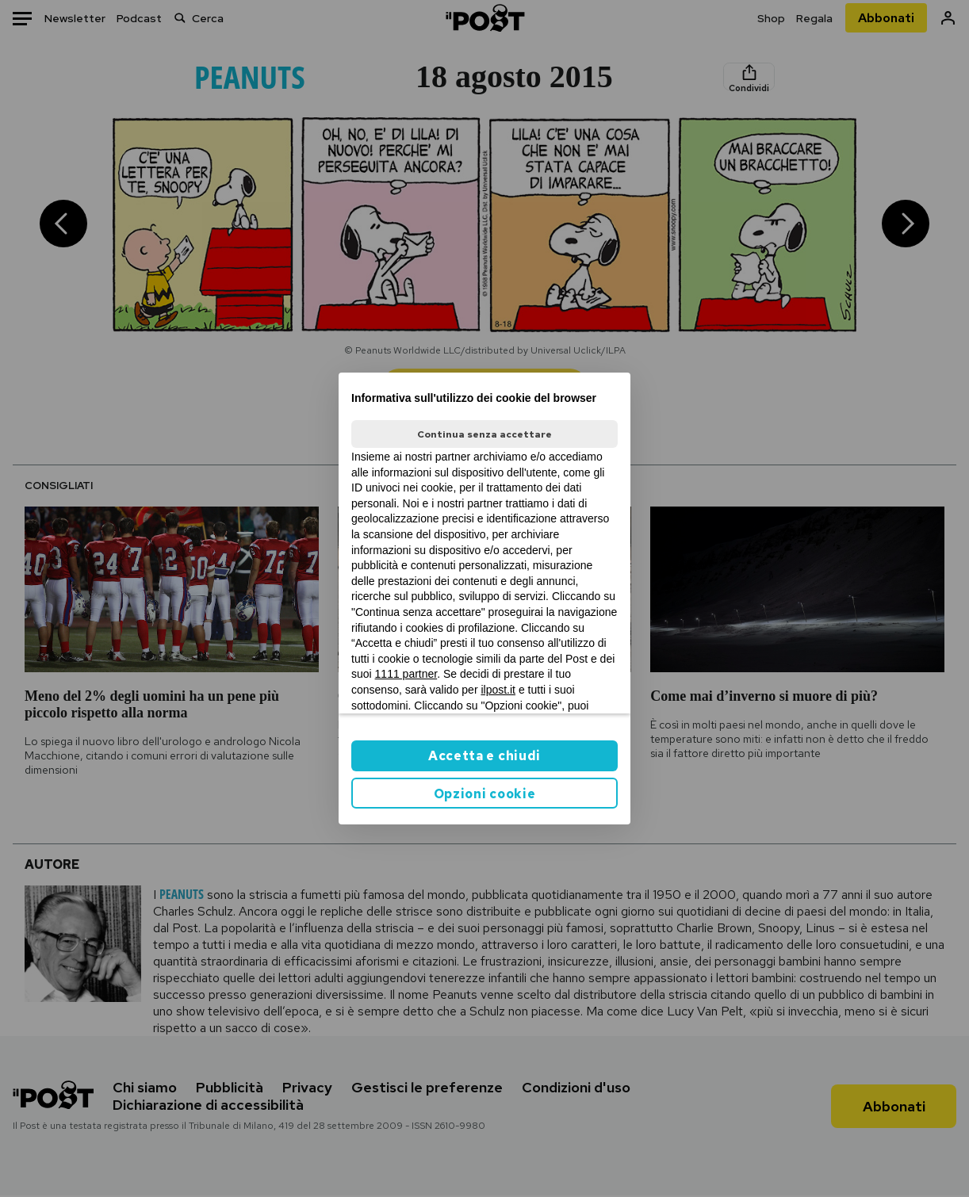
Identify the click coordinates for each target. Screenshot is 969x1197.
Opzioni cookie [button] (485, 794)
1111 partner (406, 673)
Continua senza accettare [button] (484, 434)
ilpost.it (498, 689)
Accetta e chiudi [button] (484, 756)
